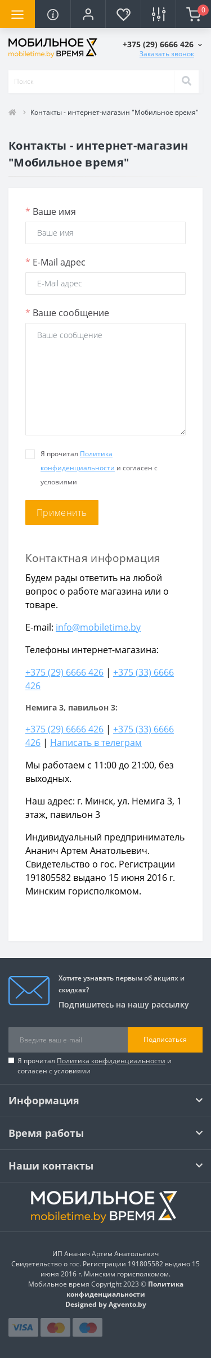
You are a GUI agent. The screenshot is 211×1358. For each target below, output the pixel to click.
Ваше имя (50, 211)
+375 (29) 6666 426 (64, 672)
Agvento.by (127, 1304)
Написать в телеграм (96, 742)
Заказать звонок (167, 54)
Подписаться (165, 1039)
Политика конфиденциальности (111, 1060)
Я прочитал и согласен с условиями (94, 1066)
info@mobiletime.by (98, 627)
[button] (87, 14)
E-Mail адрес (55, 262)
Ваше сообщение (67, 313)
